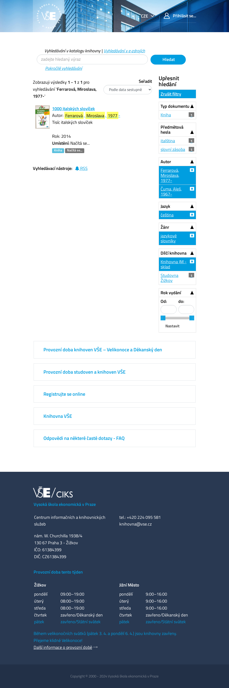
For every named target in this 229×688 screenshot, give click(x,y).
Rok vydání (171, 292)
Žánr (165, 227)
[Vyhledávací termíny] (92, 59)
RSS (81, 168)
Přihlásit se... (180, 15)
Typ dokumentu (175, 106)
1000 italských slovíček (73, 108)
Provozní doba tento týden (58, 572)
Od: (164, 301)
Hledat (168, 59)
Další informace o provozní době (63, 647)
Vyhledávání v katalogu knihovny (72, 51)
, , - (92, 115)
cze (145, 16)
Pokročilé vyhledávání (63, 68)
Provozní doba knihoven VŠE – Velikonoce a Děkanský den (102, 349)
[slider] (163, 318)
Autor (166, 161)
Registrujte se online (64, 394)
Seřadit (145, 81)
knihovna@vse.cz (135, 524)
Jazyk (165, 206)
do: (181, 301)
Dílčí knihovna (174, 253)
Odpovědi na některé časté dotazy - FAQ (84, 438)
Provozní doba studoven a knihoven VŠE (84, 372)
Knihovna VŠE (57, 416)
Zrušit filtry (171, 94)
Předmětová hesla (172, 129)
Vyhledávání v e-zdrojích (124, 51)
